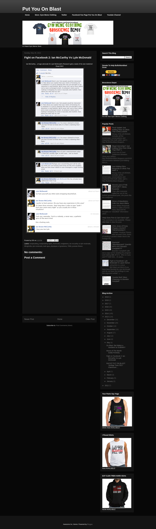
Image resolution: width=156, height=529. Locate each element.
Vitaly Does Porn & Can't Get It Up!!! (115, 218)
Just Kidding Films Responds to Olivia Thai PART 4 (121, 169)
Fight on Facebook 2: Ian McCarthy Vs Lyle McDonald (115, 358)
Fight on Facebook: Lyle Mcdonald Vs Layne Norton (120, 262)
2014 (107, 313)
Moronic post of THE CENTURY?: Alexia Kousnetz (119, 187)
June (109, 339)
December (111, 320)
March (109, 375)
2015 (107, 310)
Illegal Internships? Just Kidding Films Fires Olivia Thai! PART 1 (121, 148)
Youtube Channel (114, 15)
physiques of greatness (59, 246)
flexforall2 (56, 244)
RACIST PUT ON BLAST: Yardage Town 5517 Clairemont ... (115, 365)
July (108, 336)
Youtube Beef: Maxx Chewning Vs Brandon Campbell (120, 279)
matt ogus (46, 246)
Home (27, 15)
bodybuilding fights (45, 244)
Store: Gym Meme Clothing (45, 15)
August (109, 333)
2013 (107, 317)
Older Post (90, 319)
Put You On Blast (41, 9)
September (111, 329)
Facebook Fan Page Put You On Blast (87, 15)
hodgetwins (65, 244)
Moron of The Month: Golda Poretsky (114, 352)
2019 (107, 297)
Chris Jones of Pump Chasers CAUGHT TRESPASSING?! (120, 228)
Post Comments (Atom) (64, 325)
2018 (107, 300)
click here (106, 222)
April (109, 372)
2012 (107, 385)
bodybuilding (34, 244)
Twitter (64, 15)
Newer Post (29, 319)
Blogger (89, 524)
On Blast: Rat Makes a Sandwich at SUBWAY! (115, 346)
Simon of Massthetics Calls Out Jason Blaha (120, 202)
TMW (69, 246)
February (110, 378)
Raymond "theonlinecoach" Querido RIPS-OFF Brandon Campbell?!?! (121, 245)
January (110, 381)
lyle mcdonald (37, 246)
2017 (107, 304)
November (111, 323)
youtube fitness (77, 246)
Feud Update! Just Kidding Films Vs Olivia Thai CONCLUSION (120, 130)
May (108, 343)
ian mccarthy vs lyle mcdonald (79, 244)
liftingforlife (28, 246)
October (110, 326)
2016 (107, 307)
